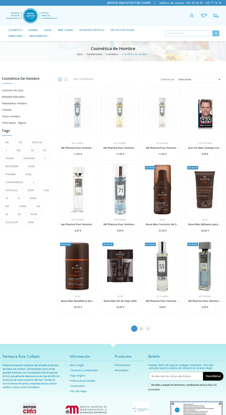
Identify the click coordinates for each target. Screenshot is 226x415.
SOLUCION (11, 222)
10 (6, 198)
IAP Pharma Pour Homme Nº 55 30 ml (162, 301)
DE (20, 142)
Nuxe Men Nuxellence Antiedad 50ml (77, 301)
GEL (19, 150)
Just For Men (205, 143)
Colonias (7, 109)
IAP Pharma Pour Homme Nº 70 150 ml (162, 147)
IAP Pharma (78, 143)
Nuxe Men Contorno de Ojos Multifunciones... (162, 224)
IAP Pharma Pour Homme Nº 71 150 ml (77, 147)
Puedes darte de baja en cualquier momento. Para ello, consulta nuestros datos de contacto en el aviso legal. (181, 366)
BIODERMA (11, 166)
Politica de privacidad (82, 380)
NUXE (31, 166)
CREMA (9, 158)
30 (32, 150)
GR (38, 206)
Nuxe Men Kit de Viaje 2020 (120, 301)
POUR (33, 214)
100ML (23, 206)
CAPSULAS (11, 190)
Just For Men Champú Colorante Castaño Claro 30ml (204, 147)
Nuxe (162, 220)
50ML (28, 174)
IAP (7, 206)
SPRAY (33, 198)
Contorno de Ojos (12, 90)
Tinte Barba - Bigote (14, 122)
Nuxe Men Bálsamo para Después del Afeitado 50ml (204, 224)
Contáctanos (77, 385)
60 (19, 214)
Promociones (122, 365)
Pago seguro (77, 375)
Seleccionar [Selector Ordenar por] (199, 79)
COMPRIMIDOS (14, 182)
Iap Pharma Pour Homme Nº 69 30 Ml (77, 224)
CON (46, 190)
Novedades (122, 370)
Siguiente (148, 328)
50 (44, 150)
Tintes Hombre (11, 116)
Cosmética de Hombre (20, 79)
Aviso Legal (76, 365)
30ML (31, 222)
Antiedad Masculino (13, 96)
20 (6, 214)
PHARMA (10, 174)
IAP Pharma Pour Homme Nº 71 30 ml (120, 224)
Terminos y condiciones (84, 370)
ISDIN (30, 190)
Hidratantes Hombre (14, 103)
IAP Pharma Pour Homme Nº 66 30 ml (204, 301)
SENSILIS (37, 142)
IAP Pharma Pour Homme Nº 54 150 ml (120, 147)
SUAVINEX (29, 158)
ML (7, 142)
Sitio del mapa (78, 391)
